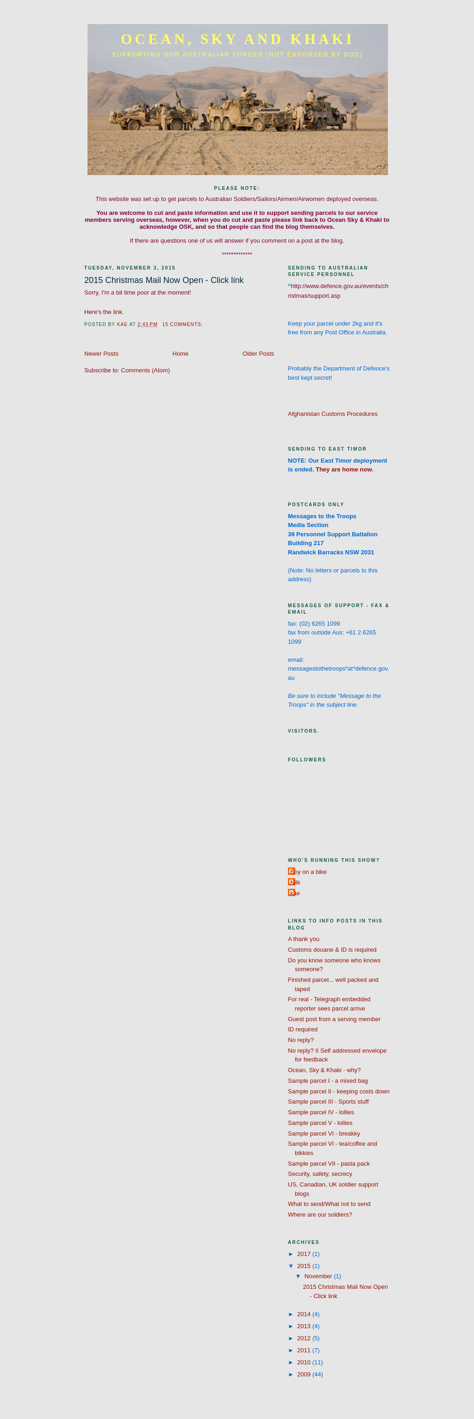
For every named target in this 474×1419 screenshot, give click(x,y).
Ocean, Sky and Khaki (238, 39)
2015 (304, 1265)
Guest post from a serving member (334, 1019)
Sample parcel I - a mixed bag (328, 1080)
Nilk (295, 882)
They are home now (344, 469)
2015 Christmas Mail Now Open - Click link (164, 280)
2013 (304, 1326)
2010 (304, 1362)
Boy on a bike (308, 871)
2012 (304, 1338)
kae (295, 893)
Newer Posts (101, 353)
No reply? (301, 1039)
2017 (304, 1253)
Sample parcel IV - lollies (321, 1112)
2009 (304, 1374)
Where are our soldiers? (320, 1214)
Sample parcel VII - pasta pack (329, 1163)
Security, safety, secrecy (320, 1173)
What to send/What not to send (329, 1203)
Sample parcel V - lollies (320, 1122)
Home (181, 353)
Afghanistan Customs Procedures (333, 413)
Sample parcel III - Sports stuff (328, 1101)
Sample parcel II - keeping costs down (339, 1091)
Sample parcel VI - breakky (324, 1133)
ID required (303, 1029)
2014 (304, 1314)
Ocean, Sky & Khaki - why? (324, 1070)
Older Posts (258, 353)
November (319, 1276)
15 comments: (183, 324)
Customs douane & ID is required (332, 949)
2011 (304, 1350)
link (117, 311)
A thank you (303, 939)
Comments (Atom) (145, 370)
